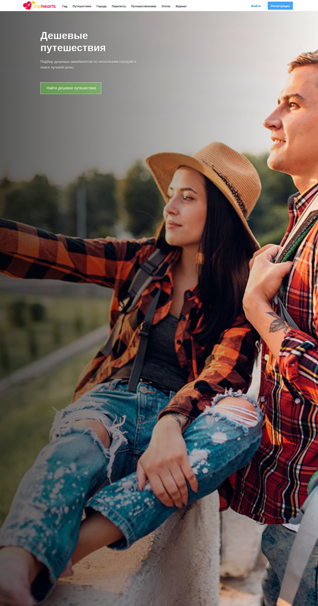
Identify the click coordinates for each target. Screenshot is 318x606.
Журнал (181, 6)
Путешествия (82, 6)
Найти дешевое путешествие (71, 88)
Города (101, 6)
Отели (166, 6)
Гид (64, 6)
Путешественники (143, 6)
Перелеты (119, 6)
